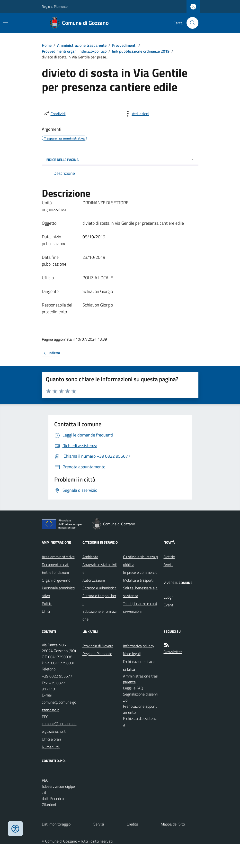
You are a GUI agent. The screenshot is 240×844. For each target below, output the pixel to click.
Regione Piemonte (55, 6)
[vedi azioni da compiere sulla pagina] (136, 114)
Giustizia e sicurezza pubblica (140, 560)
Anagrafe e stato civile (99, 568)
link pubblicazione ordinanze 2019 (140, 51)
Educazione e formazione (99, 615)
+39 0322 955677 (57, 676)
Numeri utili (51, 747)
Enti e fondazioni (55, 572)
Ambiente (90, 557)
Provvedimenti (124, 45)
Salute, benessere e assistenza (140, 592)
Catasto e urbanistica (99, 588)
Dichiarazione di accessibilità (139, 665)
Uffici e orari (51, 739)
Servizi (98, 824)
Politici (47, 603)
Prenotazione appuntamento (140, 709)
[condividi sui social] (54, 114)
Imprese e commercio (140, 572)
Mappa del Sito (173, 824)
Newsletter (173, 652)
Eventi (169, 605)
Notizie (169, 557)
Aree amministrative (58, 557)
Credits (132, 824)
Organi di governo (56, 580)
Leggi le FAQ (133, 688)
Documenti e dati (55, 564)
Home (47, 45)
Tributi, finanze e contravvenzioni (140, 607)
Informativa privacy (138, 646)
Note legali (132, 654)
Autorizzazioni (93, 580)
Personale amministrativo (58, 592)
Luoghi (169, 597)
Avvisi (168, 564)
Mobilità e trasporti (138, 580)
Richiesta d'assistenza (140, 721)
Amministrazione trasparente (82, 45)
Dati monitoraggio (56, 824)
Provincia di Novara (97, 646)
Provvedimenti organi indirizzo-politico (74, 51)
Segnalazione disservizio (140, 697)
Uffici (46, 611)
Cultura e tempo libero (99, 599)
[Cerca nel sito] (190, 23)
